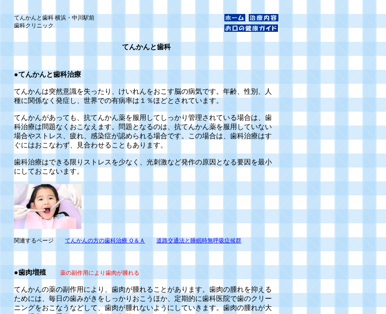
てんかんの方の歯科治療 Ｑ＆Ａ (105, 240)
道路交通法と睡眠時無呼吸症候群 (198, 240)
